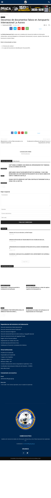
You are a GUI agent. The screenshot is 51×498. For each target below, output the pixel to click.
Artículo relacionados (6, 198)
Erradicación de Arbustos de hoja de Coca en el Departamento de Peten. (38, 179)
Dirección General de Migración (8, 369)
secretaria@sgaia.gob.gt (29, 481)
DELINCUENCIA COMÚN (31, 323)
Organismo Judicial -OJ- (6, 397)
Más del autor (16, 198)
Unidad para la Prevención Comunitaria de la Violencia (13, 383)
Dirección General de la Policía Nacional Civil (11, 365)
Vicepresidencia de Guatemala (8, 392)
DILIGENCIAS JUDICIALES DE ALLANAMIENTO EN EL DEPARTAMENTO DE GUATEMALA (29, 291)
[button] (49, 2)
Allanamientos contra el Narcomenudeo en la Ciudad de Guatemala (12, 179)
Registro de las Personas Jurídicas (9, 376)
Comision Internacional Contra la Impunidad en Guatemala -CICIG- (16, 401)
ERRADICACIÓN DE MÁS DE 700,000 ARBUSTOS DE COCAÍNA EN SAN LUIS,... (27, 277)
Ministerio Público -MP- (6, 399)
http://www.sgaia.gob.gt (25, 191)
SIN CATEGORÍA (29, 345)
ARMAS (2, 213)
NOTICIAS (3, 17)
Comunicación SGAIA (7, 25)
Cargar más (25, 299)
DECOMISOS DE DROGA (5, 323)
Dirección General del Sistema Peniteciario (11, 367)
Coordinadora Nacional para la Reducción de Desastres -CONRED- (17, 403)
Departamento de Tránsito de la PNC (10, 378)
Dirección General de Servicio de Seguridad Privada (13, 374)
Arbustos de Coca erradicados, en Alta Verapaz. (21, 270)
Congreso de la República (7, 395)
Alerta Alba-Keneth (5, 406)
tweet (40, 29)
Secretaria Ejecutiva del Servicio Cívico (10, 380)
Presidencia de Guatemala (7, 390)
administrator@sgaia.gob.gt (7, 416)
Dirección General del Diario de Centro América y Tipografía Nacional (17, 371)
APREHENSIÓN (3, 206)
